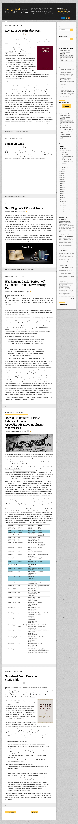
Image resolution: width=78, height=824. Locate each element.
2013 (61, 195)
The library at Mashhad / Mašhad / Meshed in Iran (65, 222)
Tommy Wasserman (62, 11)
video (24, 196)
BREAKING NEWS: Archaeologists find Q (65, 126)
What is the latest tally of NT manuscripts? (21, 228)
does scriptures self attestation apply (67, 91)
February (64, 167)
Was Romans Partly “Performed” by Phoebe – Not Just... (68, 161)
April (63, 148)
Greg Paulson (9, 269)
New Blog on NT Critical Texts (24, 208)
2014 (61, 193)
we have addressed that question (18, 230)
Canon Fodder (63, 250)
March (63, 165)
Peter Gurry (16, 131)
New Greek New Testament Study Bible (22, 678)
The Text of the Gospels (65, 235)
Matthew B (63, 90)
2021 (61, 179)
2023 (61, 175)
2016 (61, 189)
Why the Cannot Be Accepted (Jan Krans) (66, 57)
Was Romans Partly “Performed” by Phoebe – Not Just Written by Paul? (25, 285)
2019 (61, 183)
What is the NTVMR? (37, 226)
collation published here (22, 464)
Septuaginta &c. (63, 265)
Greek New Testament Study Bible (20, 805)
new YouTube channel (19, 151)
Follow (66, 106)
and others (67, 13)
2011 (61, 199)
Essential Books (41, 18)
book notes (9, 805)
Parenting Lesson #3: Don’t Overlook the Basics (65, 252)
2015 (61, 191)
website (32, 269)
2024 (61, 173)
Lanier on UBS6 (14, 143)
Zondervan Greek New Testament (43, 805)
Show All (72, 298)
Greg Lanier (16, 196)
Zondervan (32, 805)
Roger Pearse (62, 219)
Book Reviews (9, 131)
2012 (61, 197)
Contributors (18, 18)
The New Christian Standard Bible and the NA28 (66, 136)
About (11, 18)
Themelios (22, 131)
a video (49, 230)
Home (6, 18)
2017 (61, 187)
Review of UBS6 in (23, 30)
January (64, 169)
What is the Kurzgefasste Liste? (20, 226)
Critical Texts (16, 217)
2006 (61, 209)
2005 (61, 211)
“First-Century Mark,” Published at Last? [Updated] (65, 52)
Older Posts (11, 812)
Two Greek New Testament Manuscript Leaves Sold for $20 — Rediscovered (66, 284)
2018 (61, 185)
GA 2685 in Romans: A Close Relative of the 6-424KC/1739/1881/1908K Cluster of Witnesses (24, 423)
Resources (27, 18)
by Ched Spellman (47, 119)
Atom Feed (61, 41)
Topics (33, 18)
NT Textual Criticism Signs (67, 61)
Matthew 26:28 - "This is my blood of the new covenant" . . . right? (66, 238)
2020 (61, 181)
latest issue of (15, 38)
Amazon (32, 697)
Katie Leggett (16, 269)
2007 (61, 207)
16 (27, 291)
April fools (8, 406)
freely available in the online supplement (24, 470)
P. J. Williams (60, 13)
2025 (61, 171)
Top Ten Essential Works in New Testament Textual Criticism (67, 122)
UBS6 (11, 51)
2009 (61, 203)
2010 (61, 201)
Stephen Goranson (65, 78)
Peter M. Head (61, 10)
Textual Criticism (16, 11)
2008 (61, 205)
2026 (61, 146)
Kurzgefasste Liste (25, 269)
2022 (61, 177)
